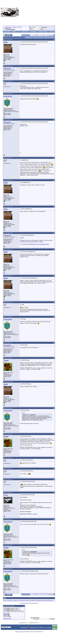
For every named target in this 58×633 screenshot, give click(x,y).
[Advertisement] (38, 12)
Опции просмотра (49, 37)
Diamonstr (7, 68)
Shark (6, 495)
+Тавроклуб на (24, 627)
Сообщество (25, 31)
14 (42, 35)
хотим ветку (15, 600)
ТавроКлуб (41, 627)
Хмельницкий (8, 28)
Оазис (5, 600)
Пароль (31, 29)
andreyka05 (8, 96)
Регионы (19, 27)
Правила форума (7, 618)
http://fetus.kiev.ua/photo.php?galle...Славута (31, 241)
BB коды (5, 613)
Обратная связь (34, 627)
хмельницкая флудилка (23, 600)
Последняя (50, 35)
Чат (19, 31)
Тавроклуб (14, 27)
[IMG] (5, 615)
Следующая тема (33, 603)
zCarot (20, 631)
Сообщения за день (42, 31)
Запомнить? (43, 27)
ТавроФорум (8, 27)
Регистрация (7, 31)
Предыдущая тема (25, 603)
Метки (5, 598)
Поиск (52, 31)
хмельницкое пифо (49, 600)
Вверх (49, 627)
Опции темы (28, 37)
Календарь (33, 31)
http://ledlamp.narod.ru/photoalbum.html (39, 244)
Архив (46, 627)
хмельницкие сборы (40, 600)
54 (44, 35)
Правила (14, 31)
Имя (30, 27)
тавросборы (9, 600)
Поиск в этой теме (38, 37)
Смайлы (5, 614)
